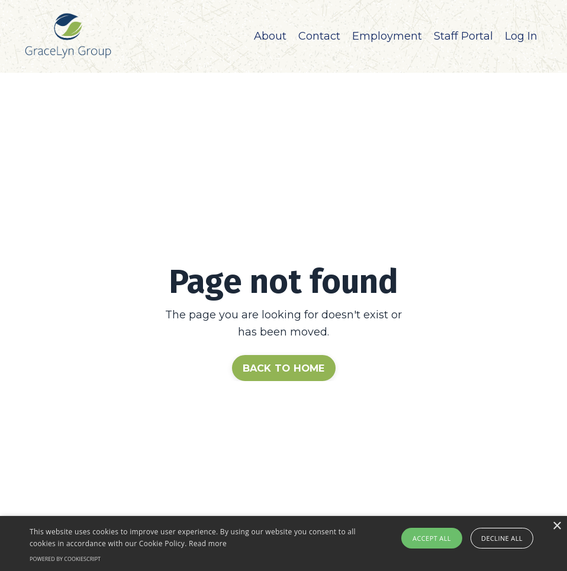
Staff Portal (463, 36)
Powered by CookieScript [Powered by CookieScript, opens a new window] (65, 559)
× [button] (556, 526)
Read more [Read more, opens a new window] (208, 543)
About (270, 36)
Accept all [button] (432, 538)
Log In (521, 36)
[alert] (283, 543)
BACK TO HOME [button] (284, 368)
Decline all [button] (502, 538)
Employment (387, 36)
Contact (319, 36)
